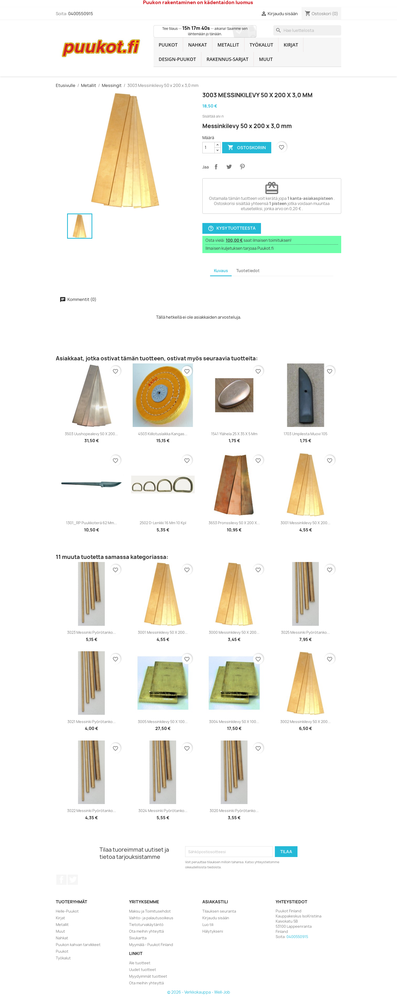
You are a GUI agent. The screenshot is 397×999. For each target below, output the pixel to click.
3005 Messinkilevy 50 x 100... (163, 721)
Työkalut (261, 45)
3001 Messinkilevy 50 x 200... (305, 522)
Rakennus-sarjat (227, 59)
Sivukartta (138, 937)
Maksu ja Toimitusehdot (150, 911)
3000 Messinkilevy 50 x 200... (234, 632)
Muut (266, 59)
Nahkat (197, 45)
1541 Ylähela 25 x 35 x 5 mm (234, 433)
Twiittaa (229, 167)
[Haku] (307, 30)
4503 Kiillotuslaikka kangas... (162, 433)
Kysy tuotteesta (232, 228)
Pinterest (242, 167)
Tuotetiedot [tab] (248, 270)
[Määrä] (208, 147)
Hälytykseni (212, 931)
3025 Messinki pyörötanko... (305, 632)
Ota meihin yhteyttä (146, 931)
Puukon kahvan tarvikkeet (78, 944)
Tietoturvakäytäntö (146, 924)
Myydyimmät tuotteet (148, 976)
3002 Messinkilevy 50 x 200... (305, 721)
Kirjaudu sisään (215, 917)
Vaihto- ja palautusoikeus (151, 917)
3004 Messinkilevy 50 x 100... (234, 721)
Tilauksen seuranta (219, 911)
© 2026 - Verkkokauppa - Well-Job (198, 992)
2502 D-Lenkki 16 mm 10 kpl (163, 522)
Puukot (168, 45)
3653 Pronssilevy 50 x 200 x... (234, 522)
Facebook (61, 880)
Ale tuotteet (139, 962)
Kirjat (291, 45)
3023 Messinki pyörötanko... (91, 632)
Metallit (228, 45)
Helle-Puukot (67, 911)
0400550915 (80, 13)
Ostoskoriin (247, 147)
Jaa (216, 167)
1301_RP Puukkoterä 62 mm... (91, 522)
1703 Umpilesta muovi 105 (305, 433)
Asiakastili (215, 902)
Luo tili (207, 924)
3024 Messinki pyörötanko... (162, 810)
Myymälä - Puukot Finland (151, 944)
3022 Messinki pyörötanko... (91, 810)
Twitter (73, 880)
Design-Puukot (177, 59)
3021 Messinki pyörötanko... (91, 721)
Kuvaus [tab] (221, 270)
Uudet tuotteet (142, 969)
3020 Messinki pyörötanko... (234, 810)
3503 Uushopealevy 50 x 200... (91, 433)
